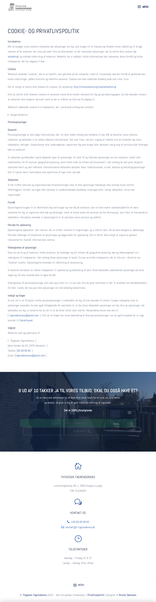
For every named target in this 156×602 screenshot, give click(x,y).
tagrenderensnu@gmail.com (24, 315)
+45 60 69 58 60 (80, 522)
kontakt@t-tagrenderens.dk (80, 527)
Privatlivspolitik (95, 595)
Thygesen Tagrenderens (35, 595)
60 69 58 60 (24, 350)
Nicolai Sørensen (127, 595)
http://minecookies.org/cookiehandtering (95, 87)
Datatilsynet (26, 320)
